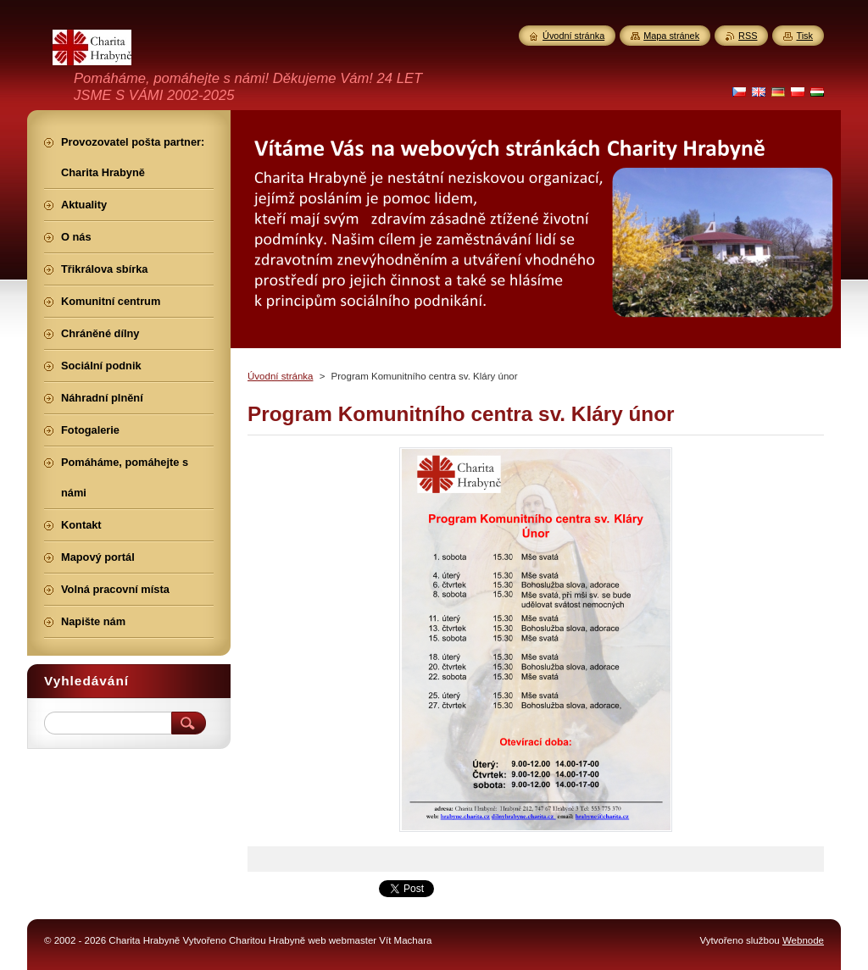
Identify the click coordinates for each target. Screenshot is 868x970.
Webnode (803, 940)
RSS (747, 35)
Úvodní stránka (280, 376)
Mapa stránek (671, 35)
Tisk (804, 35)
